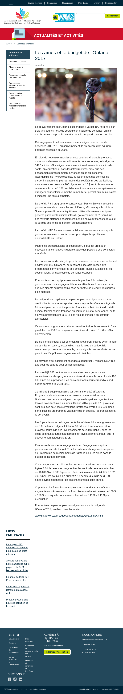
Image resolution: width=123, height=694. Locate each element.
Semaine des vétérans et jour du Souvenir (17, 85)
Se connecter (111, 3)
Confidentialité (85, 689)
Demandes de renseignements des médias (17, 105)
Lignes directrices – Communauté (12, 661)
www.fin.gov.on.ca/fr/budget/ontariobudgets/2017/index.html (69, 515)
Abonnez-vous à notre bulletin (16, 68)
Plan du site (83, 3)
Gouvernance (12, 639)
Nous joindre (67, 3)
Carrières (12, 643)
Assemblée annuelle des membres (17, 76)
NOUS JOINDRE (92, 634)
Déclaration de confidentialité (12, 650)
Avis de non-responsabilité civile (106, 689)
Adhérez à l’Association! (57, 652)
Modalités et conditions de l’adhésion (28, 666)
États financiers (28, 640)
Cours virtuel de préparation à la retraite (15, 95)
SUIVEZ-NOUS (16, 674)
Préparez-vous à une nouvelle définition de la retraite (17, 603)
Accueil (9, 44)
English (97, 3)
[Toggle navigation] (10, 3)
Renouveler (52, 3)
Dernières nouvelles (25, 44)
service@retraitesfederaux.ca (94, 639)
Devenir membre (35, 3)
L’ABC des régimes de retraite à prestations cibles (17, 589)
